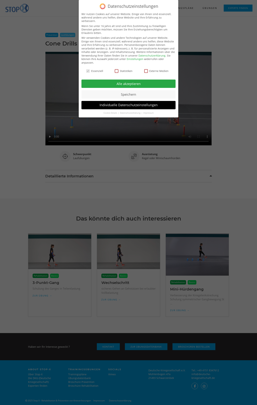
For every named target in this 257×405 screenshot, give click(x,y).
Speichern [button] (128, 92)
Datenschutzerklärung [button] (130, 110)
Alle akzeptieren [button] (129, 81)
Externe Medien (156, 68)
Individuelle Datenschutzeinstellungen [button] (129, 102)
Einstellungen (135, 56)
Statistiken (123, 68)
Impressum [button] (148, 110)
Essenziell (94, 68)
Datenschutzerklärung (151, 53)
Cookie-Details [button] (111, 110)
